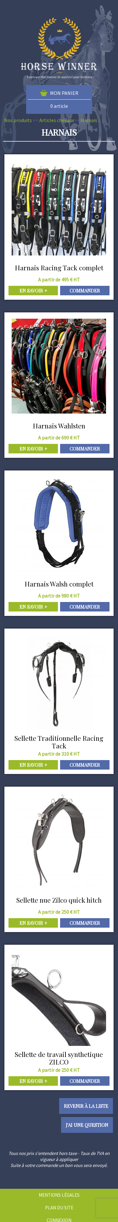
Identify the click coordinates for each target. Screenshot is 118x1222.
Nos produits (18, 120)
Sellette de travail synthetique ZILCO (59, 1057)
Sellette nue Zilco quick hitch (59, 900)
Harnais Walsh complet (59, 583)
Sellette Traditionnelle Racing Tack (58, 741)
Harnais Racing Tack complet (59, 267)
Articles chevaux (56, 120)
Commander (85, 290)
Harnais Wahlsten (59, 425)
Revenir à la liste (86, 1106)
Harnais (89, 120)
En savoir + (33, 290)
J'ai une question (87, 1125)
